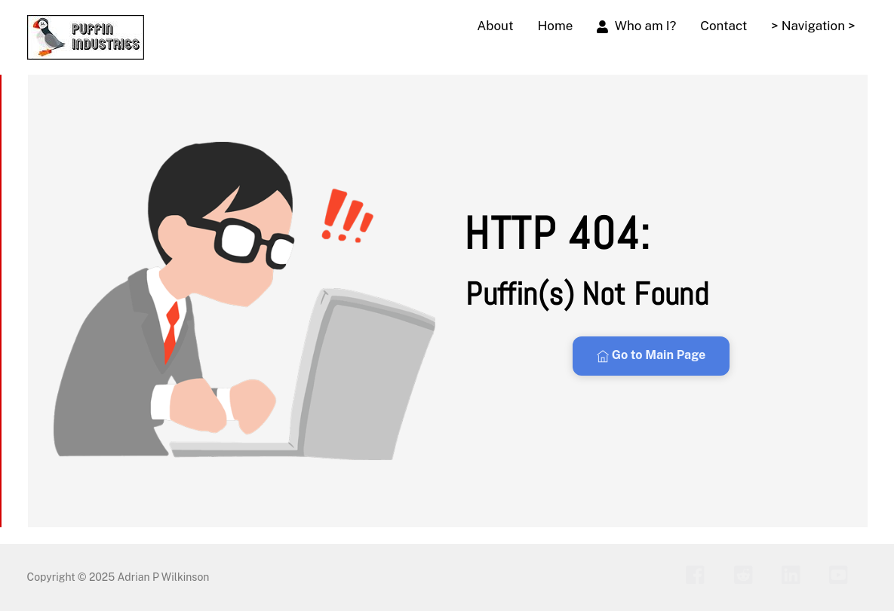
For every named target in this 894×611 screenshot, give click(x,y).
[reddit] (747, 574)
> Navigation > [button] (813, 25)
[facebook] (699, 574)
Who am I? (636, 25)
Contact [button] (723, 25)
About (495, 25)
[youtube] (842, 574)
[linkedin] (795, 574)
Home (555, 25)
